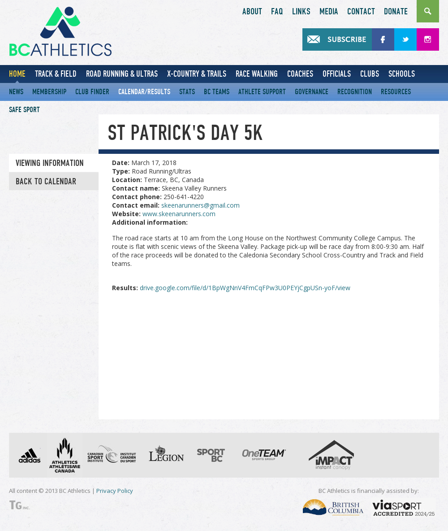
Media (328, 12)
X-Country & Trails (196, 73)
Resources (396, 91)
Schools (401, 73)
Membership (49, 91)
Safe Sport (24, 109)
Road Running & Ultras (122, 73)
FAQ (277, 12)
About (252, 12)
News (16, 91)
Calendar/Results (144, 91)
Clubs (369, 73)
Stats (187, 91)
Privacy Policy (114, 491)
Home (17, 73)
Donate (396, 12)
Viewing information (50, 163)
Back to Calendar (46, 182)
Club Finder (92, 91)
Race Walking (257, 73)
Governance (311, 91)
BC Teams (216, 91)
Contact (361, 12)
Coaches (300, 73)
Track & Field (56, 73)
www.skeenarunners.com (178, 213)
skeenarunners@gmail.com (200, 205)
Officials (337, 73)
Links (301, 12)
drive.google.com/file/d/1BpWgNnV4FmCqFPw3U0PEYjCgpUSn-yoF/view (245, 287)
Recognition (354, 91)
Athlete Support (262, 91)
